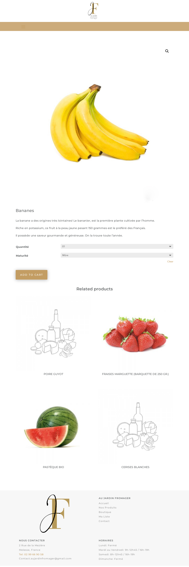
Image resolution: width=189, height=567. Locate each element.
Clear (170, 262)
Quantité (22, 247)
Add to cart (32, 275)
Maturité (22, 256)
